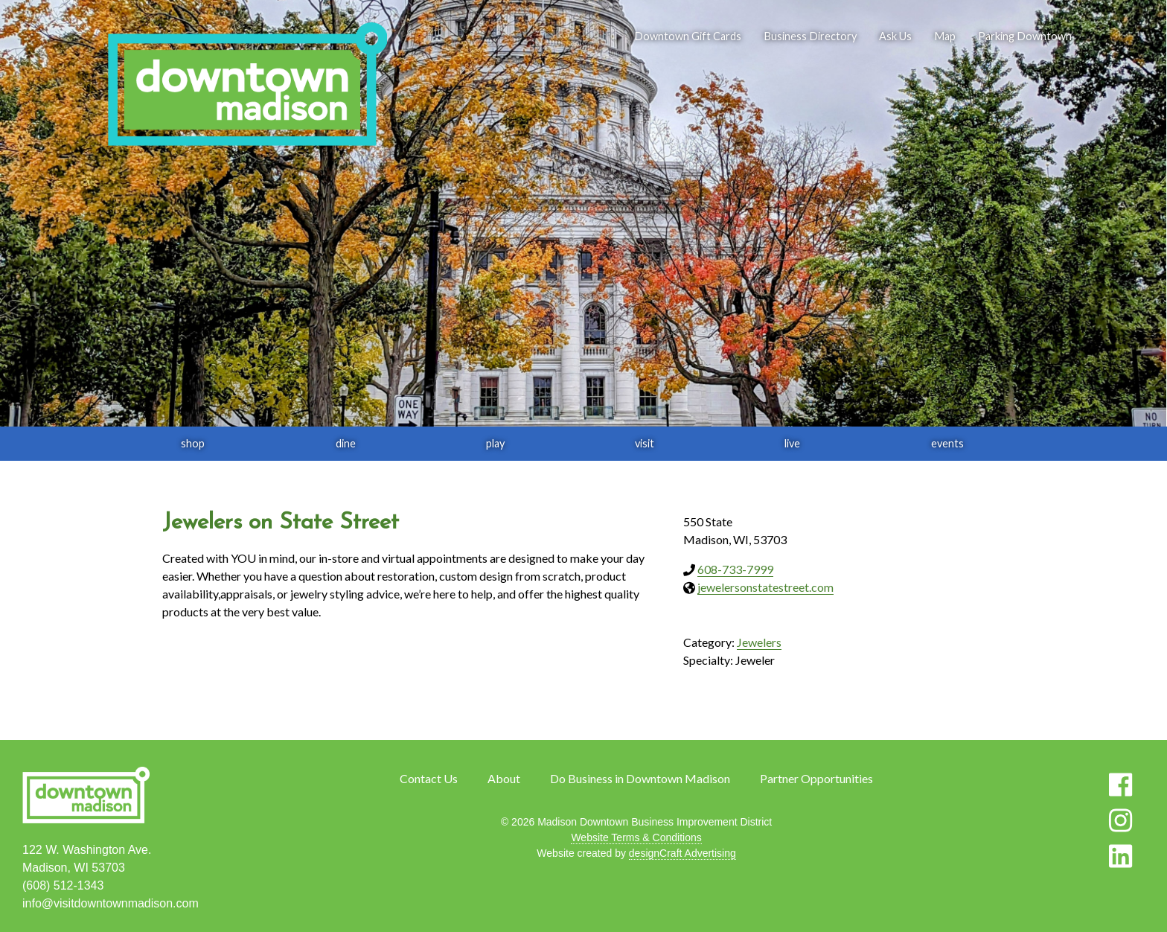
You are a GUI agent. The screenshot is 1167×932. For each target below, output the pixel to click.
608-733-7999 (735, 569)
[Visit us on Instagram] (1120, 820)
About (503, 778)
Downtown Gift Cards (687, 36)
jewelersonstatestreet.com (765, 587)
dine (346, 443)
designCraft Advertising (682, 853)
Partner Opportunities (816, 778)
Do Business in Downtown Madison (640, 778)
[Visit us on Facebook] (1120, 784)
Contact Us (429, 778)
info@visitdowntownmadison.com (110, 903)
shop (193, 443)
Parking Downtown (1025, 36)
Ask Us (895, 36)
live (792, 443)
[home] (247, 85)
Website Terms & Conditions (636, 837)
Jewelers (759, 642)
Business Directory (810, 36)
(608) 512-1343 (62, 885)
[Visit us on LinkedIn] (1120, 856)
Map (945, 36)
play (495, 443)
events (947, 443)
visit (644, 443)
